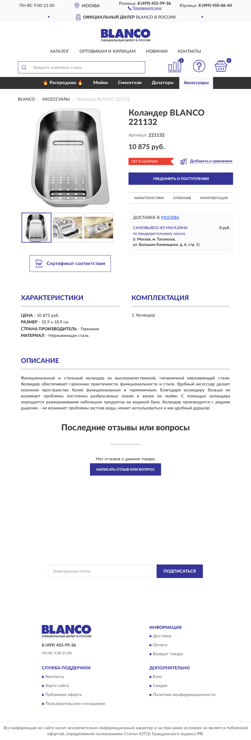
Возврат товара (168, 654)
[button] (145, 8)
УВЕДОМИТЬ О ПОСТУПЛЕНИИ (181, 179)
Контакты (189, 51)
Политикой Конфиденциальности (154, 585)
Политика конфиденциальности (184, 695)
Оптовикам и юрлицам (107, 51)
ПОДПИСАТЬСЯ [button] (179, 571)
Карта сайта (57, 686)
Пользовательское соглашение (75, 704)
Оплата (160, 645)
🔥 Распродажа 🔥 (63, 83)
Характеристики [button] (149, 198)
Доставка (162, 636)
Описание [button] (182, 198)
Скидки (160, 686)
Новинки (157, 51)
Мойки (100, 83)
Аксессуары (196, 83)
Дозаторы (163, 83)
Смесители (130, 83)
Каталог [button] (59, 51)
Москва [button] (170, 218)
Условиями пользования (119, 590)
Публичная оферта (63, 695)
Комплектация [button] (214, 198)
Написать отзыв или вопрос (125, 469)
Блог (157, 677)
